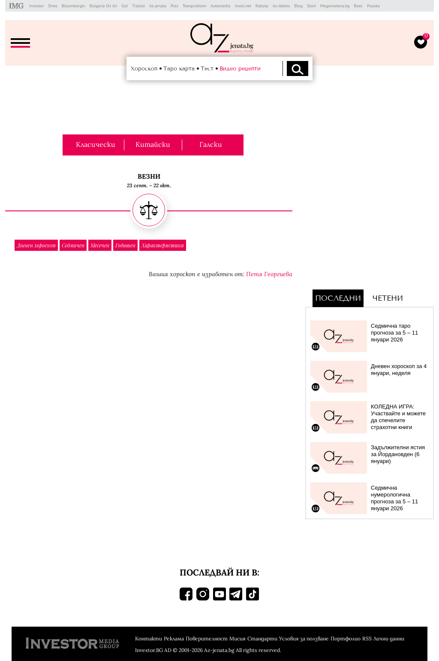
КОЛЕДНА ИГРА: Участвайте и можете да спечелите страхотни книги (398, 416)
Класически (95, 144)
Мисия (237, 638)
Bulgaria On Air (103, 6)
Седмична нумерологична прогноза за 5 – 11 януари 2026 (394, 498)
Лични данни (388, 638)
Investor (36, 6)
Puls (174, 6)
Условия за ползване (304, 638)
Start (311, 6)
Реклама (174, 638)
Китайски (152, 144)
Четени (388, 298)
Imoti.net (243, 6)
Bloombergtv (73, 6)
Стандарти (262, 638)
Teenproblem (194, 6)
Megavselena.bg (335, 6)
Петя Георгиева (269, 274)
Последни (338, 298)
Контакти (148, 638)
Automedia (220, 6)
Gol (125, 6)
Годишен (125, 245)
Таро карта (179, 68)
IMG (17, 6)
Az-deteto (281, 6)
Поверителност (207, 638)
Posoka (373, 6)
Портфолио (346, 638)
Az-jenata (157, 6)
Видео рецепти (240, 68)
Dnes (52, 6)
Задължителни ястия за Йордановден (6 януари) (398, 454)
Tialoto (138, 6)
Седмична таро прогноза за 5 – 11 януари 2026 (394, 333)
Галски (210, 144)
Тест (207, 68)
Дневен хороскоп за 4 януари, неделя (399, 369)
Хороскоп (144, 68)
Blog (299, 6)
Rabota (262, 6)
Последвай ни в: (219, 572)
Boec (358, 6)
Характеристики (162, 245)
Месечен (99, 245)
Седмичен (73, 245)
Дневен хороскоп (36, 245)
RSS (367, 638)
